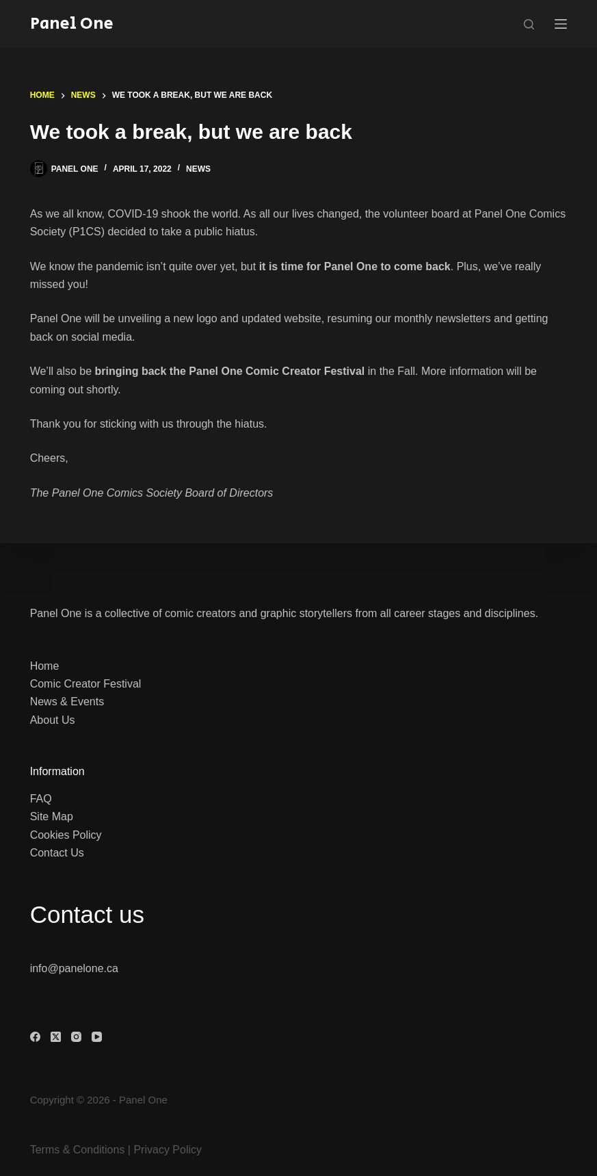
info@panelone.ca (74, 968)
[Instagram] (76, 1037)
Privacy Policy (167, 1149)
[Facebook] (35, 1037)
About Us (52, 720)
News (198, 169)
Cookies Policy (66, 835)
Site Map (51, 816)
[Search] (529, 24)
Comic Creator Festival (86, 684)
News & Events (67, 701)
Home (44, 666)
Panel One (72, 23)
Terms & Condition (75, 1149)
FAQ (41, 799)
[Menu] (561, 24)
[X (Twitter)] (56, 1037)
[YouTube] (97, 1037)
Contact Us (57, 853)
